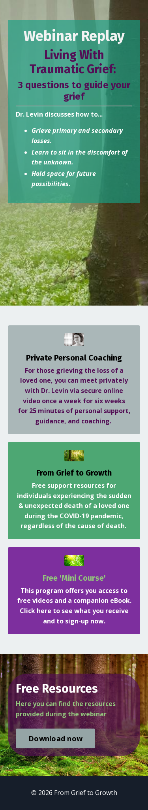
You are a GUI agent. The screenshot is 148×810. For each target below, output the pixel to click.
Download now (55, 738)
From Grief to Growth (74, 473)
